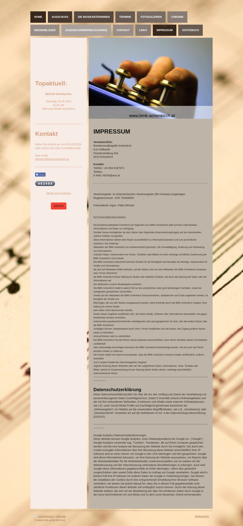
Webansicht (202, 516)
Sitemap (61, 516)
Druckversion (44, 516)
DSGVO (59, 205)
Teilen (40, 174)
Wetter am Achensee (58, 193)
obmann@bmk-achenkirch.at (52, 159)
